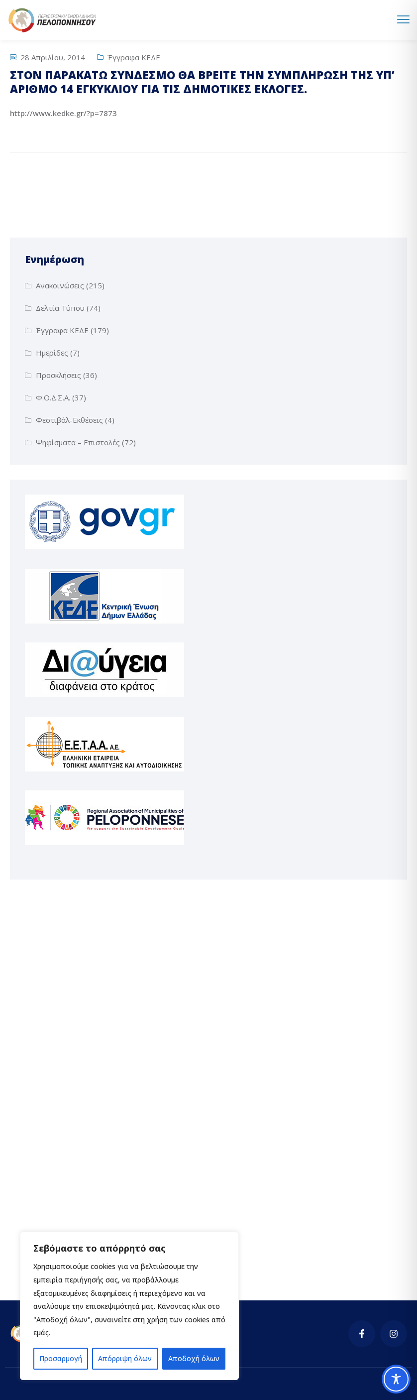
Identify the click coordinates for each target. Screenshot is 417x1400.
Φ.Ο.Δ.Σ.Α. (53, 397)
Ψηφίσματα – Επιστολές (78, 442)
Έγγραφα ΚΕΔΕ (133, 57)
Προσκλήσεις (58, 375)
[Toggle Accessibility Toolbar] (396, 1379)
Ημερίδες (52, 353)
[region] (129, 1306)
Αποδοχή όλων (193, 1358)
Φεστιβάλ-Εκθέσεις (69, 420)
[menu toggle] (403, 19)
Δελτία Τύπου (60, 308)
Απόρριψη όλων (125, 1358)
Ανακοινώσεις (60, 285)
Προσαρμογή (60, 1358)
